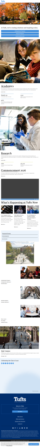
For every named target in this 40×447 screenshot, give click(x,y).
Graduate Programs (20, 33)
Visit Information (4, 283)
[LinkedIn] (7, 363)
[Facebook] (3, 363)
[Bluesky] (13, 363)
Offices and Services (20, 419)
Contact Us (20, 423)
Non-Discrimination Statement (16, 437)
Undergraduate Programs (20, 31)
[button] (38, 22)
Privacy (28, 440)
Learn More (20, 411)
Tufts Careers (20, 416)
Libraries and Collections (20, 421)
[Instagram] (2, 363)
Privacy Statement (9, 445)
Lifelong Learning (4, 322)
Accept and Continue (33, 444)
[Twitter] (5, 363)
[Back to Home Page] (20, 399)
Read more (3, 176)
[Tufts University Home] (3, 1)
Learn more (3, 91)
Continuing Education (20, 36)
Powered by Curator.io (35, 391)
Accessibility (13, 440)
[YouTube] (9, 363)
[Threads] (11, 363)
